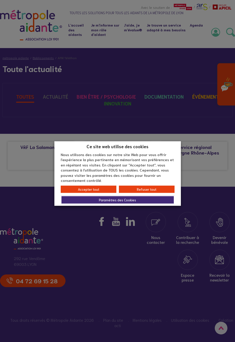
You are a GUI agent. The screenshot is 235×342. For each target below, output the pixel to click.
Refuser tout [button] (146, 189)
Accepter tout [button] (88, 189)
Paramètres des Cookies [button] (117, 200)
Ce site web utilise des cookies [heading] (117, 146)
